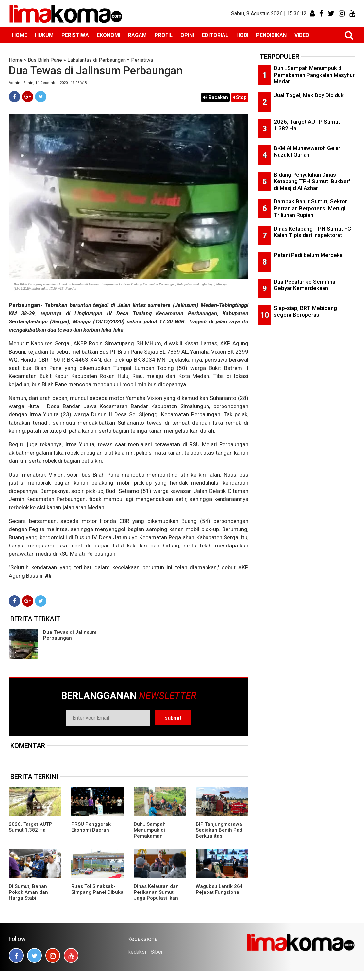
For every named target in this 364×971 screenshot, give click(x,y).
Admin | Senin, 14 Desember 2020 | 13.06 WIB (48, 83)
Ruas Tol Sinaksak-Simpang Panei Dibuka (97, 889)
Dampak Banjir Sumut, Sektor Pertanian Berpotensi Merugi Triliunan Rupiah (310, 208)
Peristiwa (142, 60)
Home (16, 60)
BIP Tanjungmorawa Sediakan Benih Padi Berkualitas (220, 830)
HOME (19, 35)
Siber (157, 952)
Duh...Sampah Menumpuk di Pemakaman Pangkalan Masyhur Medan (157, 836)
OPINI (187, 35)
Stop (240, 97)
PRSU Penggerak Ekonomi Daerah (91, 827)
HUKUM (44, 35)
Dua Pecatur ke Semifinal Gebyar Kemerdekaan (305, 285)
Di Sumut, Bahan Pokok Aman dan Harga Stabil (28, 892)
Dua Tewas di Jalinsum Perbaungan (69, 635)
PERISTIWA (75, 35)
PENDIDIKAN (271, 35)
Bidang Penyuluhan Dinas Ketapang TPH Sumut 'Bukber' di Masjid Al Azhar (312, 181)
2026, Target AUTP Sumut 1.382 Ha (30, 827)
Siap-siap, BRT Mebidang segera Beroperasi (305, 311)
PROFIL (164, 35)
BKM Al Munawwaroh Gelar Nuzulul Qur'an (307, 151)
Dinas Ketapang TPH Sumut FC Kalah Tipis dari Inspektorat (312, 232)
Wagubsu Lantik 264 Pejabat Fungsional (219, 889)
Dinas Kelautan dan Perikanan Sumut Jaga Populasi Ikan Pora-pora (156, 895)
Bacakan (215, 97)
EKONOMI (108, 35)
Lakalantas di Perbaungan (96, 60)
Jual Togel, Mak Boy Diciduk (309, 95)
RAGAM (137, 35)
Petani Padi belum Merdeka (308, 255)
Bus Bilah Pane (45, 60)
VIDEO (301, 35)
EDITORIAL (215, 35)
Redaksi (136, 952)
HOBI (242, 35)
